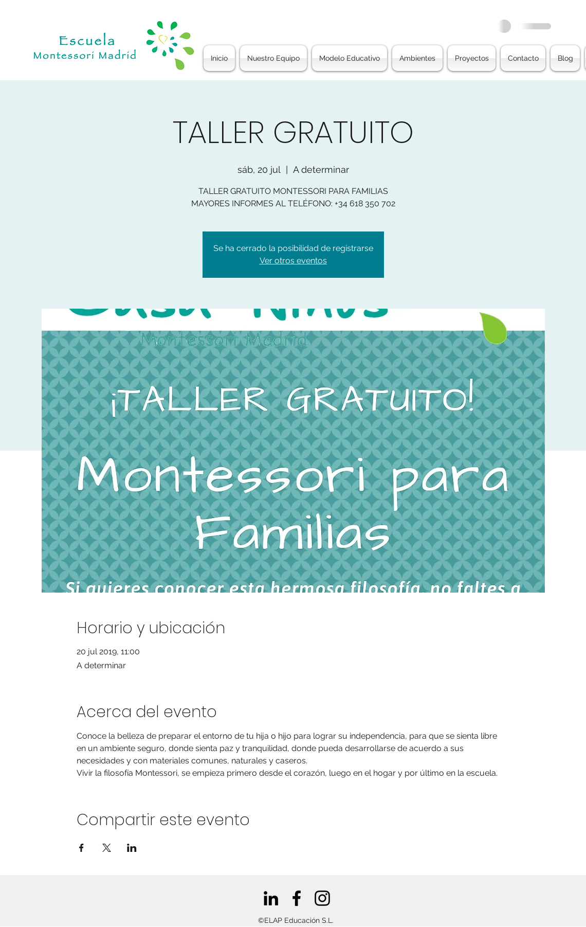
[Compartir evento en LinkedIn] (132, 848)
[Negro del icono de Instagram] (322, 898)
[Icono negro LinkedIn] (271, 898)
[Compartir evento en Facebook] (81, 848)
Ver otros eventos (293, 260)
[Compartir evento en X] (107, 848)
